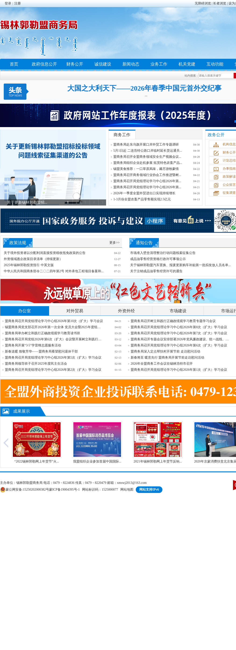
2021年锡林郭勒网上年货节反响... (158, 461)
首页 (14, 64)
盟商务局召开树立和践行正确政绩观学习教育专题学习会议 (173, 321)
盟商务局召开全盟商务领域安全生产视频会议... (147, 156)
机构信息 (229, 144)
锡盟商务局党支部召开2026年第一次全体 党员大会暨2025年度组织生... (54, 327)
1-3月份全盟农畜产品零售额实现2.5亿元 (142, 199)
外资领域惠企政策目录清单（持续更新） (33, 259)
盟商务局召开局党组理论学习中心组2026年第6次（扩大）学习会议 (179, 345)
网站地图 (126, 489)
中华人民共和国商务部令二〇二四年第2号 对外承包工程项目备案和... (54, 271)
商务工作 (122, 134)
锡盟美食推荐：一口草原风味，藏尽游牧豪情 (146, 169)
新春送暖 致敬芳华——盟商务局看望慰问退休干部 (41, 351)
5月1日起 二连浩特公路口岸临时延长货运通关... (147, 150)
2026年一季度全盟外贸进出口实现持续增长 (144, 193)
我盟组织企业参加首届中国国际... (97, 461)
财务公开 (74, 64)
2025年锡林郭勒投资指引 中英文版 (29, 265)
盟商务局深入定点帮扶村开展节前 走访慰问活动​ (165, 351)
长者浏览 (219, 3)
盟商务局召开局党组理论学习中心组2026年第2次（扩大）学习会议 (53, 369)
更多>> (114, 242)
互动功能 (215, 64)
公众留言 (229, 185)
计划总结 (229, 160)
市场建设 (178, 310)
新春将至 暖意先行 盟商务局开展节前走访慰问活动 (167, 357)
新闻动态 (130, 64)
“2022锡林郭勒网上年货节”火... (36, 461)
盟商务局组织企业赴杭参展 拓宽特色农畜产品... (147, 163)
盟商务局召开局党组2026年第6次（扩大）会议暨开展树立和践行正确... (54, 339)
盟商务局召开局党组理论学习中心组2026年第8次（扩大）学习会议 (179, 327)
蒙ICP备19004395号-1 (64, 489)
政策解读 (229, 176)
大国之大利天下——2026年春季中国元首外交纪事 (144, 88)
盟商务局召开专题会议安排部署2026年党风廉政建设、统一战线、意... (180, 339)
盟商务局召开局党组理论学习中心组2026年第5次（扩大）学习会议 (53, 357)
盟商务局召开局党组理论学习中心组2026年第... (147, 181)
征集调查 (229, 193)
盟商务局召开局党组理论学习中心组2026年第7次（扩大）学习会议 (179, 333)
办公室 (24, 310)
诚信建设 (102, 64)
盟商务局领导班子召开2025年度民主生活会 (36, 363)
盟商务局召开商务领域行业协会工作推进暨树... (147, 175)
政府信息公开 (44, 64)
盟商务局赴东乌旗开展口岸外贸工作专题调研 (146, 144)
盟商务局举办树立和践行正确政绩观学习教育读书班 (42, 333)
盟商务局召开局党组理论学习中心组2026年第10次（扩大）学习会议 (54, 321)
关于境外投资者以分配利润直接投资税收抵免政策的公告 (45, 253)
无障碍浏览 (203, 3)
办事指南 (229, 168)
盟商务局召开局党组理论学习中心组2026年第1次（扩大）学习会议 (179, 369)
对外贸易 (74, 310)
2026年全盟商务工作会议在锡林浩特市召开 (162, 363)
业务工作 (158, 64)
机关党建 (187, 64)
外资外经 (126, 310)
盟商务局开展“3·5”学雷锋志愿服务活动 (33, 345)
